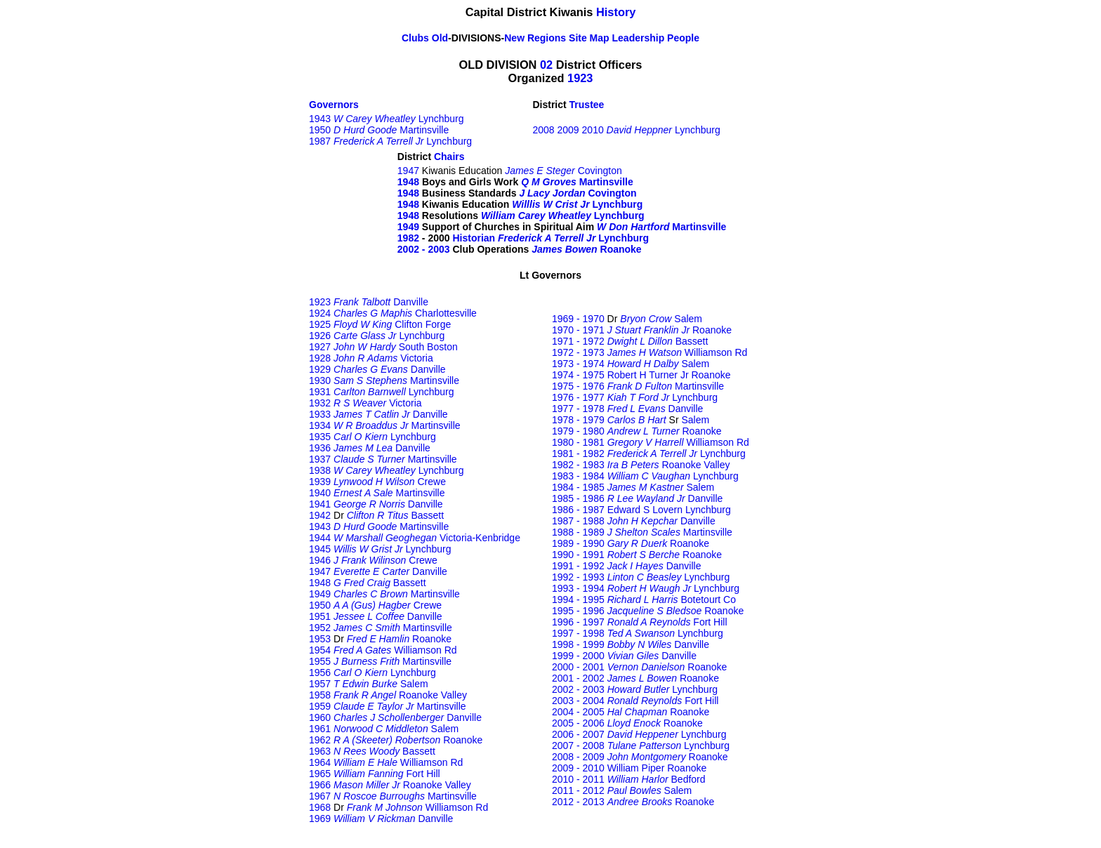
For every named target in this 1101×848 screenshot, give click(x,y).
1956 (320, 672)
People (683, 38)
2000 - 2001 (578, 667)
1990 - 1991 (578, 554)
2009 (570, 129)
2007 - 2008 (578, 745)
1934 (320, 425)
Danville (410, 301)
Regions (546, 38)
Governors (334, 104)
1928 (320, 358)
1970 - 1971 (578, 330)
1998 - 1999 (578, 644)
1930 (320, 380)
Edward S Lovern (645, 509)
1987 (320, 141)
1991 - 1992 (578, 565)
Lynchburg (441, 118)
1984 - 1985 (578, 487)
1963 (320, 751)
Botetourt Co (708, 599)
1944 (320, 537)
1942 (320, 515)
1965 (320, 773)
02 (546, 64)
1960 (320, 717)
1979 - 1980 (578, 431)
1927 (320, 346)
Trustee (587, 104)
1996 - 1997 (578, 622)
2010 (593, 129)
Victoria (416, 358)
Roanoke (621, 249)
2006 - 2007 (578, 734)
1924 (320, 313)
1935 (320, 436)
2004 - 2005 (578, 711)
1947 (408, 170)
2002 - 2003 (423, 249)
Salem (414, 683)
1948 (408, 193)
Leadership (638, 38)
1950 (320, 129)
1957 (320, 683)
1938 (320, 470)
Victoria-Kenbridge (480, 537)
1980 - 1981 (578, 442)
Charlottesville (446, 313)
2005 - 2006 (578, 723)
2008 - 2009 (578, 756)
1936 (320, 447)
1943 (320, 118)
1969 (320, 818)
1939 (320, 481)
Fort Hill (423, 773)
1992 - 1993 (578, 577)
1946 (320, 560)
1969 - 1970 (578, 318)
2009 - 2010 (578, 768)
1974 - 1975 (578, 374)
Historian (473, 238)
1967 (320, 796)
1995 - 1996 (578, 610)
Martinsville (424, 129)
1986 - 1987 (578, 509)
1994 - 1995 (578, 599)
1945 (320, 549)
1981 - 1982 (578, 453)
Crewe (432, 481)
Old (438, 38)
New (514, 38)
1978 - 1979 (578, 419)
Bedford (688, 779)
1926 (320, 335)
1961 (320, 728)
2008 (543, 129)
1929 (320, 369)
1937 (320, 459)
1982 (408, 238)
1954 (320, 650)
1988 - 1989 (578, 532)
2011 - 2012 (578, 790)
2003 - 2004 (578, 700)
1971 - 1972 (578, 341)
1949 (408, 226)
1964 (320, 762)
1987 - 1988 (578, 520)
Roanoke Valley (433, 695)
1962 (320, 740)
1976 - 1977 (578, 397)
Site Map (589, 38)
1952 (320, 627)
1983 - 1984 (578, 476)
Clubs (415, 38)
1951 (320, 616)
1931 (320, 391)
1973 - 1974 (578, 363)
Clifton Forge (423, 324)
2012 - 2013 (578, 801)
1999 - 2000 (578, 655)
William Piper (636, 768)
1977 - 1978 (578, 408)
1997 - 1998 (578, 633)
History (615, 12)
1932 (320, 403)
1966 (320, 784)
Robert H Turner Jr (648, 374)
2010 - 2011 (578, 779)
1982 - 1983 (578, 464)
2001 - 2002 (578, 678)
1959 (320, 706)
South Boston (428, 346)
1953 (320, 638)
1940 (320, 492)
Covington (600, 170)
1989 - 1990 (578, 543)
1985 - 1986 (578, 498)
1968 (320, 807)
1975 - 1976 (578, 386)
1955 (320, 661)
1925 (320, 324)
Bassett (427, 515)
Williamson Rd (425, 650)
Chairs (449, 156)
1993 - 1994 (578, 588)
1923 (580, 78)
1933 (320, 414)
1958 (320, 695)
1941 (320, 504)
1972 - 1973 (578, 352)
